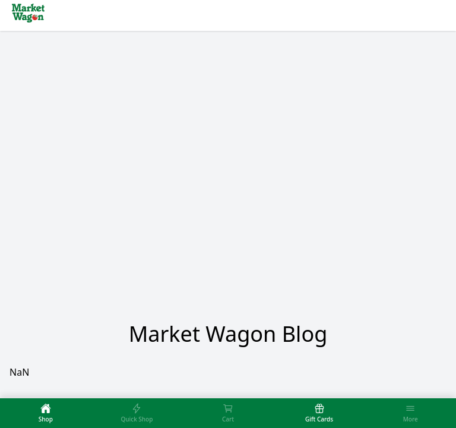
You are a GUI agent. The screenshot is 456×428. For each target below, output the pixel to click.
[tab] (45, 413)
